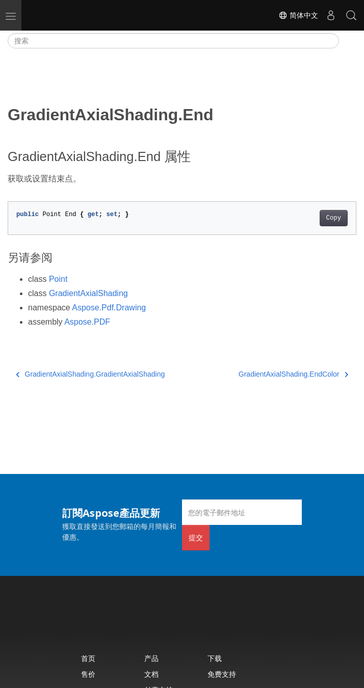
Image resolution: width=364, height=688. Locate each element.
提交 (196, 537)
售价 (88, 674)
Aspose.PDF (87, 321)
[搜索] (173, 40)
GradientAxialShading (88, 293)
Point (58, 279)
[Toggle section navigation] (347, 40)
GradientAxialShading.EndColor (293, 374)
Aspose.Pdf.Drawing (109, 307)
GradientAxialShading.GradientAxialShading (90, 374)
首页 (88, 658)
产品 (151, 658)
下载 (214, 658)
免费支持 (221, 674)
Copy (333, 218)
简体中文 (298, 15)
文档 (151, 674)
